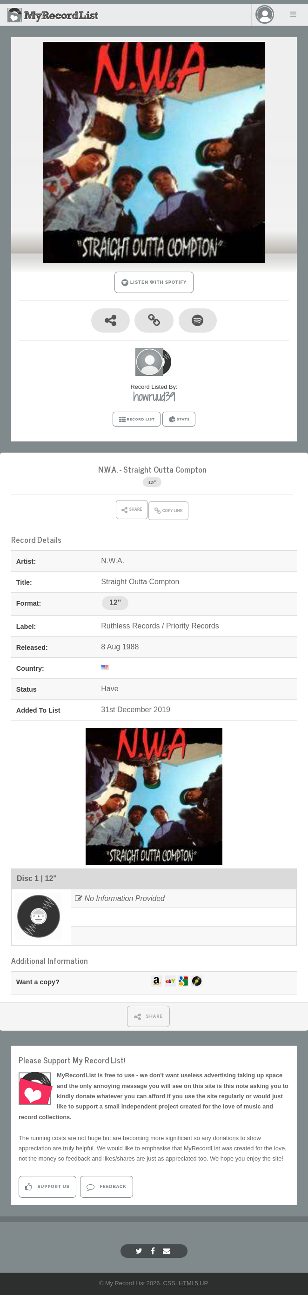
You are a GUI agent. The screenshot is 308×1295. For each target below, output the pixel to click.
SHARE (148, 1017)
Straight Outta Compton (165, 469)
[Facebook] (154, 1251)
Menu (293, 14)
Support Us (47, 1187)
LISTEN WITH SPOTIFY (154, 283)
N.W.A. (108, 469)
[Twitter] (140, 1251)
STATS (179, 419)
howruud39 (154, 396)
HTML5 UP (193, 1283)
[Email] (168, 1251)
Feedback (106, 1187)
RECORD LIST (136, 419)
